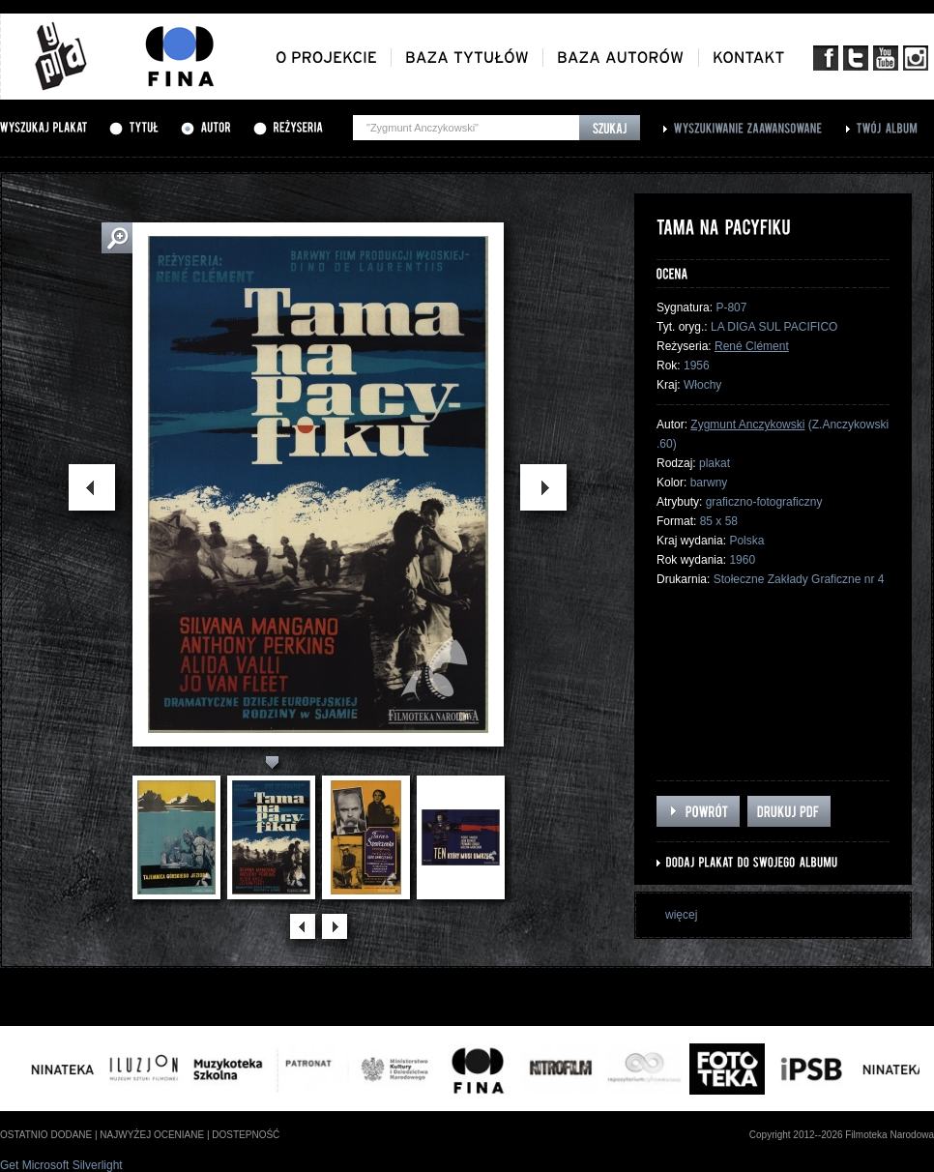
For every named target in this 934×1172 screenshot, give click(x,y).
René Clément (752, 346)
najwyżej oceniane (152, 1134)
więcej (681, 915)
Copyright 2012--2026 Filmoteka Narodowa (841, 1134)
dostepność (245, 1134)
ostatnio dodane (46, 1134)
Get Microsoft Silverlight (61, 1165)
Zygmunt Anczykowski (747, 424)
